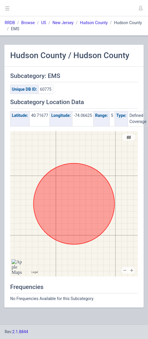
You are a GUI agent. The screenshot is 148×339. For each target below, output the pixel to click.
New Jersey (62, 22)
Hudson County (94, 22)
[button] (140, 8)
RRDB (10, 22)
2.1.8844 (20, 331)
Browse (28, 22)
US (43, 22)
